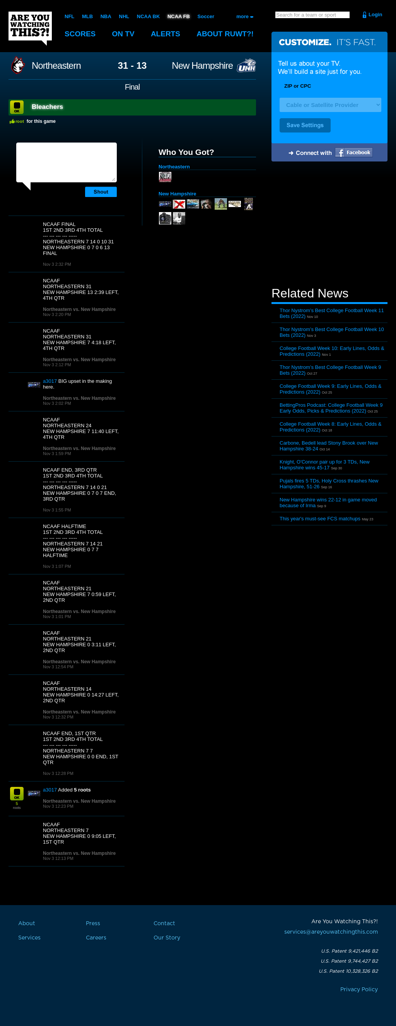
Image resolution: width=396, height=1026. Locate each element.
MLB (87, 16)
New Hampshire (202, 65)
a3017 (50, 381)
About (225, 34)
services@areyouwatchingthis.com (331, 932)
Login (375, 14)
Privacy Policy (359, 989)
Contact (164, 923)
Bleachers (47, 106)
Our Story (167, 938)
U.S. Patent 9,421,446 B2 (349, 951)
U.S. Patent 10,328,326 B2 (348, 971)
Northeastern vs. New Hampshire (79, 309)
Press (93, 923)
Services (29, 938)
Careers (96, 938)
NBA (106, 16)
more (242, 16)
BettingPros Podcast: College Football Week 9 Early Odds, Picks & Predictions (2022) (331, 408)
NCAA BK (148, 16)
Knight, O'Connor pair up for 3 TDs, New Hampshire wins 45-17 (325, 465)
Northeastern (56, 65)
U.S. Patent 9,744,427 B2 (349, 961)
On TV (123, 34)
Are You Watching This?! (30, 29)
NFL (69, 16)
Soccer (206, 16)
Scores (80, 34)
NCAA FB (178, 16)
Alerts (165, 34)
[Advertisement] (329, 225)
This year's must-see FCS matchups (320, 518)
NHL (124, 16)
